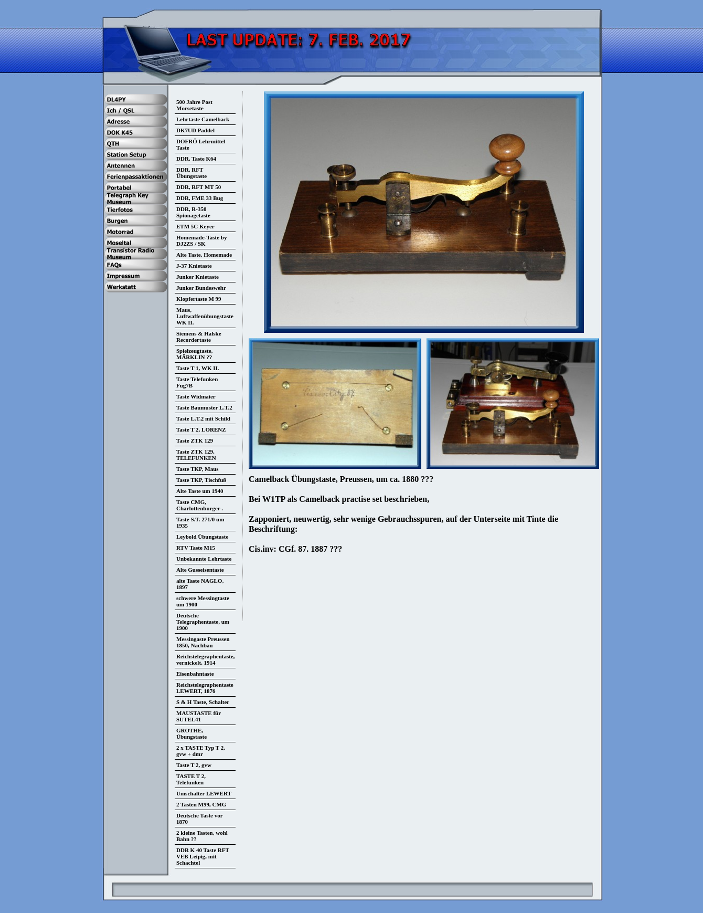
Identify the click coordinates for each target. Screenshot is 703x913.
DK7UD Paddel (195, 130)
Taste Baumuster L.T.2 (204, 407)
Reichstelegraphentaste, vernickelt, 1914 (205, 659)
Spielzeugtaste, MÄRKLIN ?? (194, 354)
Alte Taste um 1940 (199, 491)
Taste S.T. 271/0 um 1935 (200, 522)
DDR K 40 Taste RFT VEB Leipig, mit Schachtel (202, 856)
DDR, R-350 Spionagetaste (193, 212)
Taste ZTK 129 (194, 440)
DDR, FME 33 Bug (199, 198)
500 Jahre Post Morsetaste (194, 105)
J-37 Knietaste (194, 266)
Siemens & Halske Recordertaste (198, 336)
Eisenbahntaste (195, 673)
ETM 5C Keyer (195, 226)
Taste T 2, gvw (193, 765)
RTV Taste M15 (195, 547)
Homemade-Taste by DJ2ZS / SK (201, 240)
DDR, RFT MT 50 (198, 187)
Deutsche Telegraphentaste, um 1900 (202, 621)
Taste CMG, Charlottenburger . (199, 505)
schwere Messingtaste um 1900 (202, 601)
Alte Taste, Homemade (204, 254)
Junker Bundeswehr (201, 288)
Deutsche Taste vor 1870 (199, 818)
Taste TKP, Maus (197, 469)
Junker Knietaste (197, 277)
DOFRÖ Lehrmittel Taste (200, 144)
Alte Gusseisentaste (200, 569)
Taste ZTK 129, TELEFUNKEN (196, 454)
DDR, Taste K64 (196, 158)
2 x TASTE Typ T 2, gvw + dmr (200, 750)
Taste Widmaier (196, 396)
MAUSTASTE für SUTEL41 (198, 716)
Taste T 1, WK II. (197, 368)
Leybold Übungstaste (202, 536)
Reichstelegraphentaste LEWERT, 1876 (204, 687)
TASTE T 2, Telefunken (191, 779)
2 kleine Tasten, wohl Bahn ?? (202, 836)
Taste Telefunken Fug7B (197, 382)
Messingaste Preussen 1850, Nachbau (203, 642)
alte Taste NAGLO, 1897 (199, 584)
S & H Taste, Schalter (202, 702)
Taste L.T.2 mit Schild (203, 418)
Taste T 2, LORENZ (201, 429)
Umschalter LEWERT (203, 793)
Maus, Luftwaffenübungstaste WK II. (204, 316)
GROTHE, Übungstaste (191, 733)
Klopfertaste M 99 (198, 299)
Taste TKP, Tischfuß (201, 480)
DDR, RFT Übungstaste (191, 172)
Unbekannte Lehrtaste (203, 558)
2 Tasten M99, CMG (201, 804)
